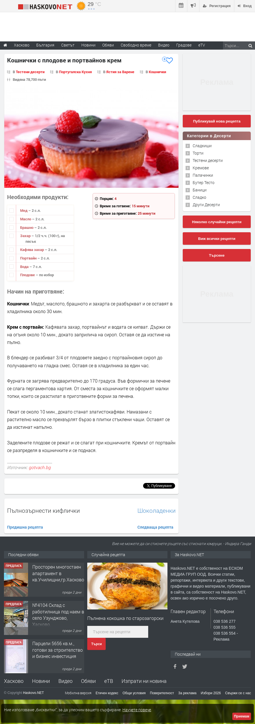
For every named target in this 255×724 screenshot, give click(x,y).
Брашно (27, 227)
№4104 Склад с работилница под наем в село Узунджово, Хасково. (58, 614)
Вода (24, 266)
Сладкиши (202, 145)
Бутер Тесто (203, 182)
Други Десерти (206, 204)
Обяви (88, 680)
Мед (24, 210)
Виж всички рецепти (216, 239)
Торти (198, 153)
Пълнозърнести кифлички (43, 510)
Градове (184, 45)
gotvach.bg (40, 467)
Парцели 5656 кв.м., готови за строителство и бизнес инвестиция (57, 649)
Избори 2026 (211, 693)
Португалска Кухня (75, 71)
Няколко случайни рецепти (216, 222)
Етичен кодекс (107, 693)
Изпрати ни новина (144, 680)
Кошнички (157, 71)
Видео (65, 680)
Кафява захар (32, 249)
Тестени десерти (30, 71)
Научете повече (136, 709)
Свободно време (136, 45)
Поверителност (162, 693)
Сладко (199, 197)
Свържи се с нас (238, 693)
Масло (26, 218)
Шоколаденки (156, 510)
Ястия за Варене (120, 71)
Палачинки (203, 175)
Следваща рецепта (155, 527)
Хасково (14, 680)
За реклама (187, 693)
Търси (96, 644)
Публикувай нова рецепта (216, 121)
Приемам (241, 716)
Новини (88, 45)
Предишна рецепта (25, 527)
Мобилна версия (78, 693)
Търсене (217, 255)
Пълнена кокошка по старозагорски (125, 618)
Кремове (201, 167)
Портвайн (28, 258)
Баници (200, 190)
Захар (25, 235)
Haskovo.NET (33, 693)
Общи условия (134, 693)
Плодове (28, 274)
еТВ (108, 680)
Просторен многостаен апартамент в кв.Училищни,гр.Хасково (58, 573)
